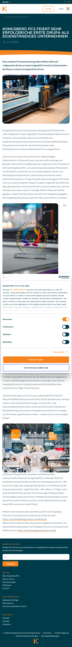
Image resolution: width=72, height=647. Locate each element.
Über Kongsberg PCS (10, 576)
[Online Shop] (64, 2)
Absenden (10, 564)
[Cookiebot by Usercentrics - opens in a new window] (58, 277)
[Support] (68, 2)
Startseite (47, 633)
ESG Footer (6, 585)
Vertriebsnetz (8, 603)
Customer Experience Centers (14, 606)
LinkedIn (5, 618)
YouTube (5, 621)
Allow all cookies (36, 360)
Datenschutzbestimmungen (27, 636)
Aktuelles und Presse (18, 17)
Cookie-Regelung (62, 633)
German (6, 2)
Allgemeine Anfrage (10, 600)
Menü (61, 9)
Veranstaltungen (9, 582)
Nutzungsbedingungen (50, 636)
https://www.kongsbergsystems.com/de (37, 530)
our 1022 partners (18, 290)
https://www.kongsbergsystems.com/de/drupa (24, 519)
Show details (59, 352)
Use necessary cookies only (36, 368)
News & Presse (8, 579)
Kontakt (48, 9)
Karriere (5, 588)
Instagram (6, 624)
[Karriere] (61, 2)
